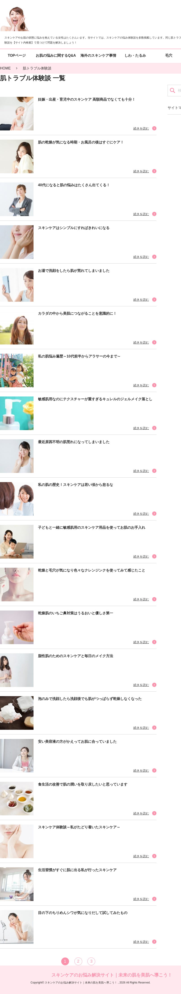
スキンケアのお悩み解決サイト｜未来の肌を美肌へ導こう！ (111, 975)
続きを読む (141, 128)
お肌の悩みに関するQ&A (56, 55)
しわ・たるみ (135, 55)
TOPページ (17, 55)
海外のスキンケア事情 (98, 55)
